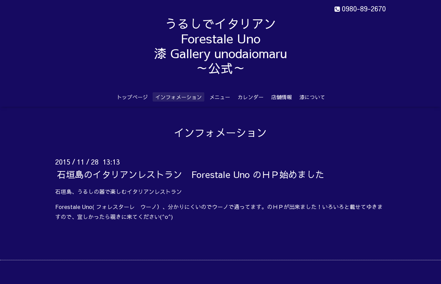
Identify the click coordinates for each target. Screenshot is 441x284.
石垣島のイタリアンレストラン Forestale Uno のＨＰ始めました (190, 174)
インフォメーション (178, 97)
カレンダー (251, 97)
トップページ (132, 97)
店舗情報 (281, 97)
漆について (312, 97)
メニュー (219, 97)
